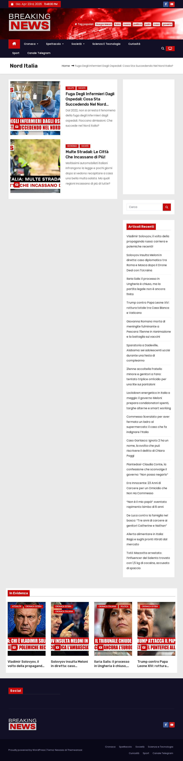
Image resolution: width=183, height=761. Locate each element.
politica (137, 24)
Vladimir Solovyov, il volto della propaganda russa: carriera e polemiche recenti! (148, 241)
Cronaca (31, 44)
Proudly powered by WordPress (27, 750)
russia (126, 24)
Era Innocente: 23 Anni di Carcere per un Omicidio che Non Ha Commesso (147, 488)
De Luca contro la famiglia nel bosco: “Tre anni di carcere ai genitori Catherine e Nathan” (147, 520)
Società (78, 44)
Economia (72, 146)
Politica (124, 606)
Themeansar (74, 750)
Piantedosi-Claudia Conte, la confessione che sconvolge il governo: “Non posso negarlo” (147, 469)
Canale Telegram (39, 53)
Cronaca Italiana (64, 611)
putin (147, 24)
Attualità (16, 606)
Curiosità (134, 44)
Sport (15, 53)
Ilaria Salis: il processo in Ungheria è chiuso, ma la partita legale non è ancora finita (113, 668)
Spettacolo (55, 44)
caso (156, 24)
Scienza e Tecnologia (106, 44)
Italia (117, 24)
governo (167, 24)
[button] (162, 48)
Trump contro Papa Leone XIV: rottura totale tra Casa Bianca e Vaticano (148, 308)
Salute (70, 88)
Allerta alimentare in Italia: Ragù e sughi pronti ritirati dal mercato (147, 539)
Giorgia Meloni (104, 24)
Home (66, 66)
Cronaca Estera (33, 606)
